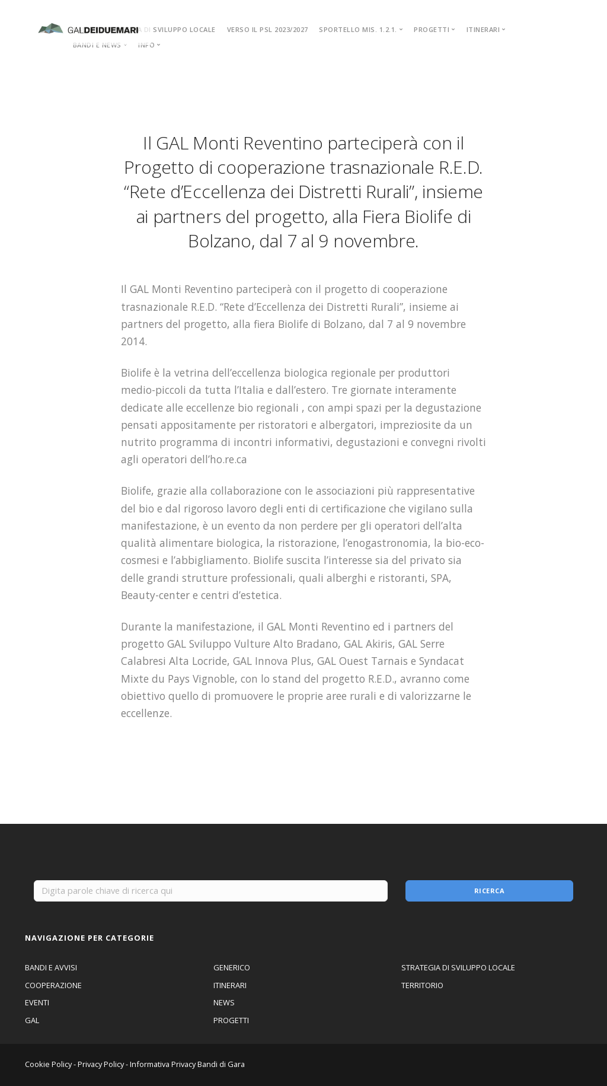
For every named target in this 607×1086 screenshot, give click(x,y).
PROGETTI (231, 1020)
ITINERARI (230, 985)
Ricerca (489, 890)
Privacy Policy (101, 1064)
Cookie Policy (48, 1064)
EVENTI (37, 1002)
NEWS (224, 1002)
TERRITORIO (422, 985)
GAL (32, 1020)
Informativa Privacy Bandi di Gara (187, 1064)
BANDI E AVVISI (51, 967)
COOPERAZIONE (53, 985)
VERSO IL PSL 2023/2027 (267, 29)
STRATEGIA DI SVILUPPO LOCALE (159, 29)
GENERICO (231, 967)
